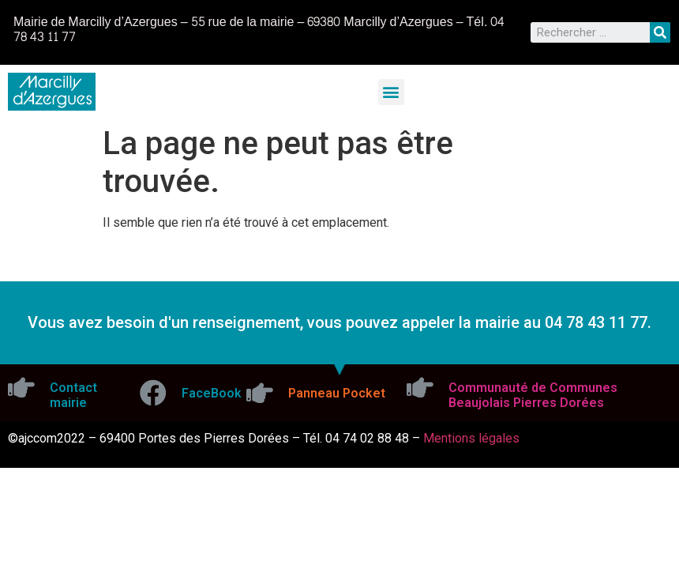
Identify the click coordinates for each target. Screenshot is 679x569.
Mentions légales (471, 438)
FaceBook (212, 393)
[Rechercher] (660, 32)
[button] (391, 92)
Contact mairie (73, 395)
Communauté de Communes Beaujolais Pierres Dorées (532, 395)
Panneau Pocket (336, 393)
